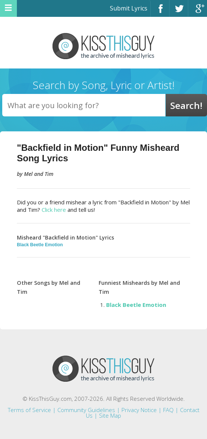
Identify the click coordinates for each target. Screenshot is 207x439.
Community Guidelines (86, 410)
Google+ (197, 12)
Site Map (110, 415)
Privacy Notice (139, 410)
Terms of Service (29, 410)
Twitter (179, 12)
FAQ (168, 410)
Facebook (160, 12)
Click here (54, 209)
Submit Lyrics (128, 8)
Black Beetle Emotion (40, 244)
